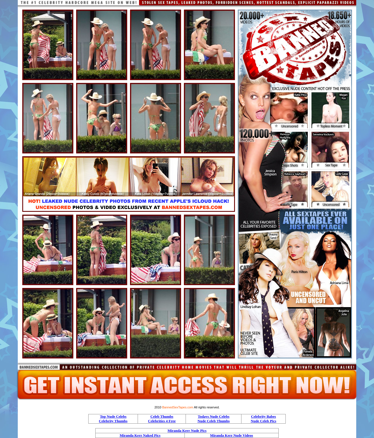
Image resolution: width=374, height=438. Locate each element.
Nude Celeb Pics (263, 421)
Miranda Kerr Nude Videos (231, 435)
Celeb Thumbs (161, 416)
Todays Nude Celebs (213, 416)
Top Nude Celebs (113, 416)
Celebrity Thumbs (113, 421)
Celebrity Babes (263, 416)
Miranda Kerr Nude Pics (187, 430)
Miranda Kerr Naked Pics (140, 435)
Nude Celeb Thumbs (213, 421)
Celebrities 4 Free (162, 421)
